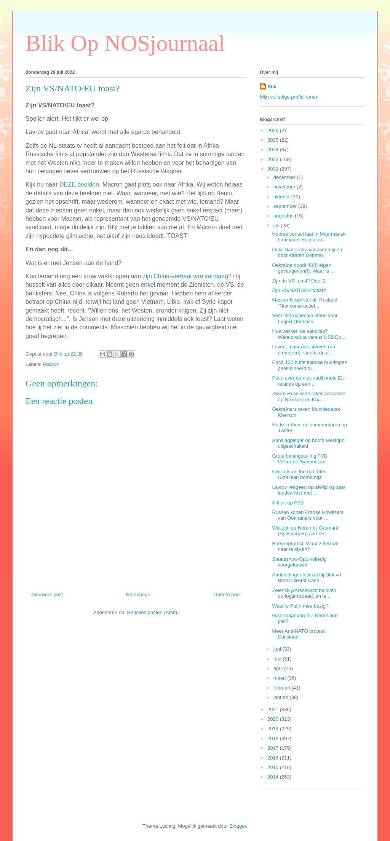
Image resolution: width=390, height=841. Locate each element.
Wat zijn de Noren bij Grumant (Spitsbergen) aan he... (305, 531)
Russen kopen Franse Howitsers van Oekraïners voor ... (308, 515)
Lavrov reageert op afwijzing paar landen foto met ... (308, 490)
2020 (273, 719)
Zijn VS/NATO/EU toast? (299, 290)
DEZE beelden (79, 184)
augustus (284, 216)
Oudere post (227, 594)
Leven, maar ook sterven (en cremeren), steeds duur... (303, 350)
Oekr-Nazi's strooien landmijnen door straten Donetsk (307, 253)
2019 (273, 728)
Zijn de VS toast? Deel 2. (299, 281)
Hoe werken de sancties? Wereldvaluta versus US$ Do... (308, 334)
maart (280, 678)
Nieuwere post (47, 594)
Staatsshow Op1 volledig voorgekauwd (299, 562)
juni (278, 649)
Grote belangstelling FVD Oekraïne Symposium (299, 459)
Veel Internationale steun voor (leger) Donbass (304, 318)
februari (282, 688)
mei (278, 659)
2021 (273, 709)
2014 (273, 777)
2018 (273, 738)
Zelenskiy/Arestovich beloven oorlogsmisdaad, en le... (304, 593)
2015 (273, 767)
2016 (273, 758)
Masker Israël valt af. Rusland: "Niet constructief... (305, 303)
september (285, 206)
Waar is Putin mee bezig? (300, 606)
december (285, 177)
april (278, 668)
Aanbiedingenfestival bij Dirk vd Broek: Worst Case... (306, 578)
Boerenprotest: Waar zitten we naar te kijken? (305, 546)
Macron (51, 364)
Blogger (237, 826)
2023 (273, 159)
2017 (273, 748)
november (285, 187)
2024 (273, 149)
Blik (272, 86)
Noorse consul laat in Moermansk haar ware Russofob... (308, 237)
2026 (273, 130)
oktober (282, 196)
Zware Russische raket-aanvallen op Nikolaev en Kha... (308, 396)
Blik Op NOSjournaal (125, 43)
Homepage (138, 594)
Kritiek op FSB (288, 503)
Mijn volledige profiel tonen (289, 97)
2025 (273, 140)
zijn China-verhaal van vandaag (185, 276)
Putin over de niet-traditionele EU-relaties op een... (309, 381)
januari (281, 697)
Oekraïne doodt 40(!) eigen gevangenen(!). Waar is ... (303, 268)
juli (277, 225)
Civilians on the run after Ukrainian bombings (298, 474)
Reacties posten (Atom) (153, 612)
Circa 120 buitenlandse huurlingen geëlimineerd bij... (309, 365)
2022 (273, 169)
